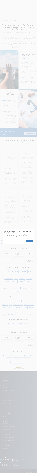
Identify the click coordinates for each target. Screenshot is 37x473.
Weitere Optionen (21, 241)
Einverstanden (29, 241)
